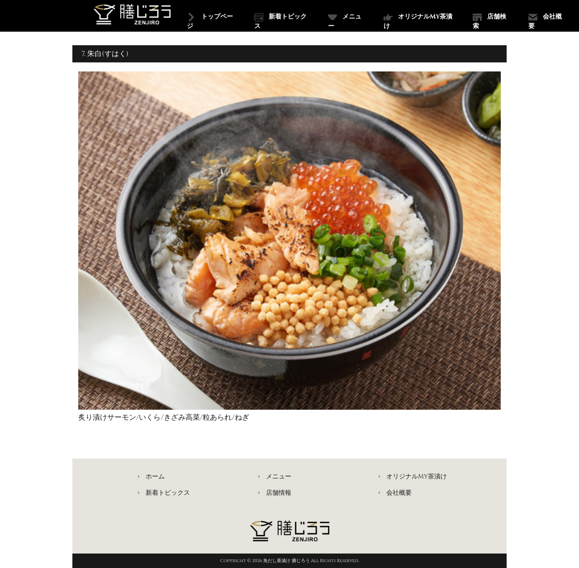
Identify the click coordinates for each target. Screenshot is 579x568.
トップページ (210, 21)
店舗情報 (278, 492)
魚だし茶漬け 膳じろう (287, 561)
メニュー (344, 21)
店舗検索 (489, 21)
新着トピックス (280, 21)
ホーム (155, 476)
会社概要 (545, 21)
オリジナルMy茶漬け (418, 21)
